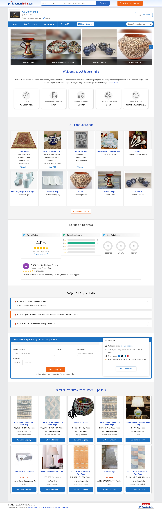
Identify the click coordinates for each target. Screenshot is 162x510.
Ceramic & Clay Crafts (52, 151)
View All (23, 167)
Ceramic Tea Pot (99, 62)
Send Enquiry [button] (85, 24)
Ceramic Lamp (28, 62)
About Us (49, 24)
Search (103, 3)
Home (14, 24)
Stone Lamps (109, 192)
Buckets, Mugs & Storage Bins (23, 192)
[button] (144, 14)
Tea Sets (138, 192)
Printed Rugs (81, 154)
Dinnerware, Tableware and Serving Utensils (109, 151)
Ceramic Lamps (81, 422)
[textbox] (78, 3)
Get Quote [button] (24, 477)
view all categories (81, 211)
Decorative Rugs (81, 160)
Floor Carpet (81, 151)
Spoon (138, 151)
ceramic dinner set (109, 154)
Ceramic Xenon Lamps (24, 472)
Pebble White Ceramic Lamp (53, 472)
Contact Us (65, 24)
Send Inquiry (55, 369)
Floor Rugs (24, 151)
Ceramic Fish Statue (52, 157)
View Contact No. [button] (126, 369)
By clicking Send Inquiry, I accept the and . (55, 374)
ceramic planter (135, 62)
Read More (113, 82)
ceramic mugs (24, 195)
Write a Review (41, 255)
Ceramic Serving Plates (52, 163)
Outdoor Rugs (109, 472)
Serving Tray (52, 192)
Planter (81, 192)
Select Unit (81, 349)
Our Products (30, 24)
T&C (61, 374)
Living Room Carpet (24, 157)
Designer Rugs (24, 163)
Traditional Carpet (23, 154)
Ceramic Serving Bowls (52, 154)
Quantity (58, 349)
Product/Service (19, 349)
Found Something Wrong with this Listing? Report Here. (127, 359)
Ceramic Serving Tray (52, 195)
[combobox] (17, 362)
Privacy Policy (70, 374)
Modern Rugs (24, 160)
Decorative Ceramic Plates (63, 62)
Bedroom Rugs (81, 157)
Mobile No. (17, 358)
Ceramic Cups (52, 160)
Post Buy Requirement (130, 3)
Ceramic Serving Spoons (138, 154)
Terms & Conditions (61, 507)
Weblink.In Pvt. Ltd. (34, 507)
